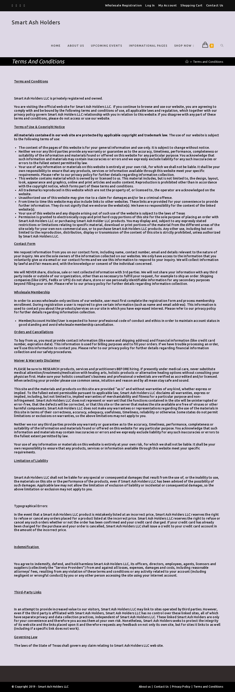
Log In (150, 5)
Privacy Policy (181, 686)
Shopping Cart (191, 5)
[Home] (186, 61)
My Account (167, 5)
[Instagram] (24, 5)
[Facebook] (16, 5)
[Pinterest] (20, 5)
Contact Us (214, 5)
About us (145, 686)
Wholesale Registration (123, 5)
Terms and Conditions (208, 686)
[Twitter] (13, 5)
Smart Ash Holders (36, 22)
